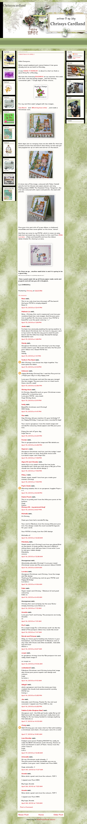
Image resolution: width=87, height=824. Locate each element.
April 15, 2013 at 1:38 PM (31, 339)
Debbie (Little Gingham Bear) (32, 710)
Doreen (24, 440)
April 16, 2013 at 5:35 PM (31, 695)
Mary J (24, 475)
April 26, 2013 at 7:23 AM (31, 803)
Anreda (24, 773)
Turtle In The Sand (28, 360)
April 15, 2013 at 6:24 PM (31, 436)
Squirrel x (25, 449)
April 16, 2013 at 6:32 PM (31, 706)
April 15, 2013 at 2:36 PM (31, 385)
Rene (23, 298)
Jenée (23, 326)
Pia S (23, 625)
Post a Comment (26, 807)
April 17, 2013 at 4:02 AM (31, 721)
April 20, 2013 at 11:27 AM (32, 769)
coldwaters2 (26, 668)
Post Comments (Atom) (46, 819)
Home (41, 815)
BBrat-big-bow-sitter (39, 108)
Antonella (25, 757)
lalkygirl (24, 684)
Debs (23, 588)
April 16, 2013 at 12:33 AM (32, 538)
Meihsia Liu (25, 311)
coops (23, 653)
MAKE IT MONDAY (30, 71)
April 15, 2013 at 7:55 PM (31, 471)
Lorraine (24, 571)
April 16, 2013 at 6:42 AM (31, 597)
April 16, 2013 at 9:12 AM (31, 680)
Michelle (24, 513)
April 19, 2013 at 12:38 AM (32, 753)
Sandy (23, 343)
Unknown (24, 371)
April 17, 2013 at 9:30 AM (31, 734)
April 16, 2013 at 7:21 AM (31, 621)
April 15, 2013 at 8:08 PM (31, 493)
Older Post (58, 815)
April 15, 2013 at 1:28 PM (31, 322)
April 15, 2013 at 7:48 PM (31, 458)
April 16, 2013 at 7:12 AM (31, 608)
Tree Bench (22, 108)
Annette (24, 612)
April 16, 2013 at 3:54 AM (31, 567)
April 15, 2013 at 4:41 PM (31, 411)
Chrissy (76, 54)
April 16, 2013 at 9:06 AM (31, 664)
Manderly (25, 542)
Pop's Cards (26, 486)
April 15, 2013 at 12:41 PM (31, 307)
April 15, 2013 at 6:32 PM (31, 445)
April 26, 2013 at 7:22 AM (31, 786)
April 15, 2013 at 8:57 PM (31, 510)
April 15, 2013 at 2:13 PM (31, 367)
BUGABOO (39, 76)
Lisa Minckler (26, 738)
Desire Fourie (26, 497)
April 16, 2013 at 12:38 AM (32, 556)
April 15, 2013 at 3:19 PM (31, 400)
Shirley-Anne (26, 389)
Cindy (23, 725)
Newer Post (23, 815)
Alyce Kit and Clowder (29, 462)
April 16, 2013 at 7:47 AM (31, 632)
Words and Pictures (28, 636)
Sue (22, 415)
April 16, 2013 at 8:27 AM (31, 649)
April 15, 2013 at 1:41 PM (31, 356)
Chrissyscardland (14, 5)
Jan (23, 699)
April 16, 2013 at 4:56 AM (31, 584)
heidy (23, 404)
